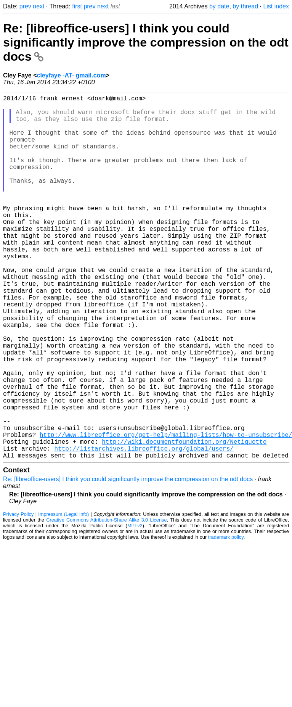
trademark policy (226, 618)
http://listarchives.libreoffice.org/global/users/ (143, 527)
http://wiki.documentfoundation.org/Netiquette (184, 519)
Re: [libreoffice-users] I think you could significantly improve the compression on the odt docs (146, 42)
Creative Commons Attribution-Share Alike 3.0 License (106, 601)
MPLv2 (135, 606)
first (77, 6)
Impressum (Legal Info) (63, 595)
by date (219, 6)
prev (25, 6)
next (38, 6)
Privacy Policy (18, 595)
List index (276, 6)
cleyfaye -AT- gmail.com (71, 75)
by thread (245, 6)
